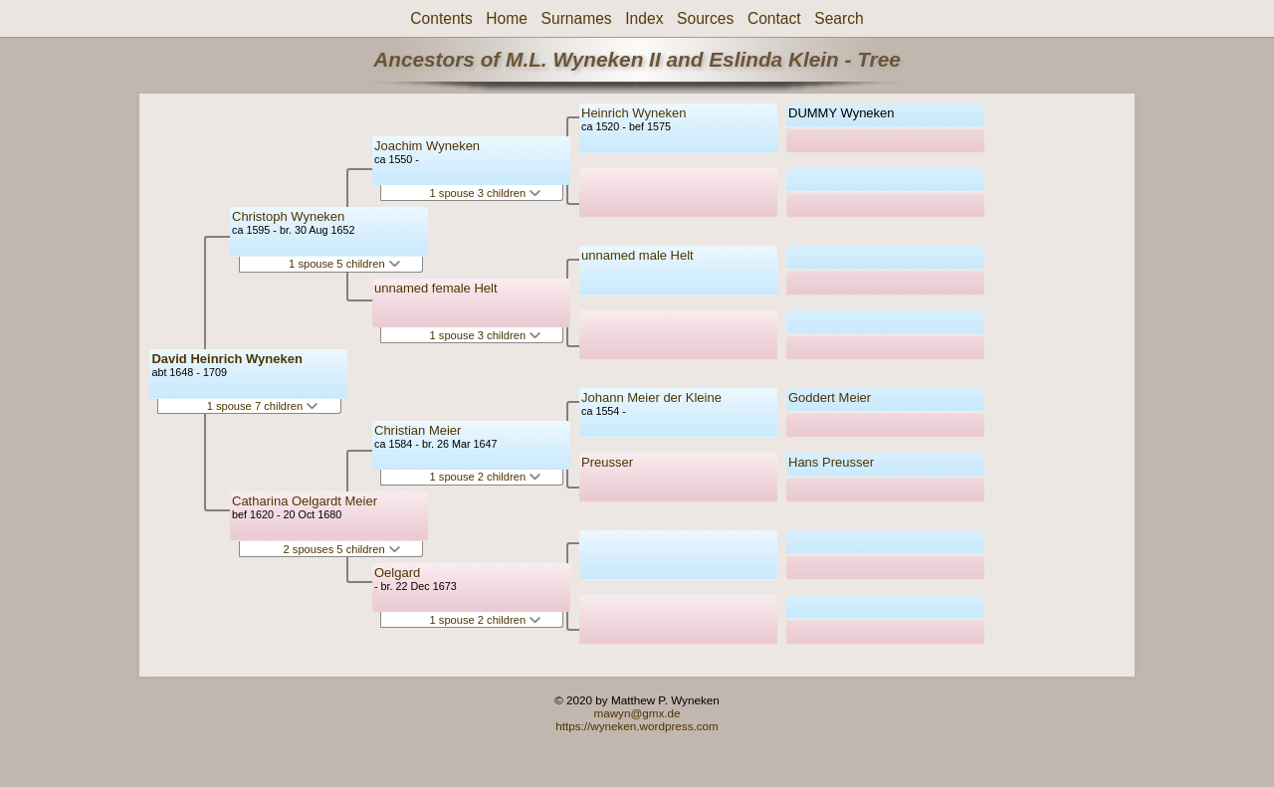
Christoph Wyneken (288, 216)
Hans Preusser (831, 462)
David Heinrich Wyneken (226, 358)
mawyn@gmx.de (636, 712)
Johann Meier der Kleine (651, 397)
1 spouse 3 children (485, 193)
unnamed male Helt (637, 255)
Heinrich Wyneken (633, 112)
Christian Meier (417, 430)
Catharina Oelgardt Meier (304, 500)
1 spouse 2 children (485, 477)
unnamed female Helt (436, 288)
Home (507, 18)
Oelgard (397, 572)
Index (644, 18)
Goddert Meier (829, 397)
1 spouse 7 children (262, 406)
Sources (705, 18)
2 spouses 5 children (342, 549)
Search (838, 18)
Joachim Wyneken (427, 145)
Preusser (607, 462)
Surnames (576, 18)
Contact (774, 18)
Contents (441, 18)
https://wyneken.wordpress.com (637, 725)
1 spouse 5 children (344, 264)
